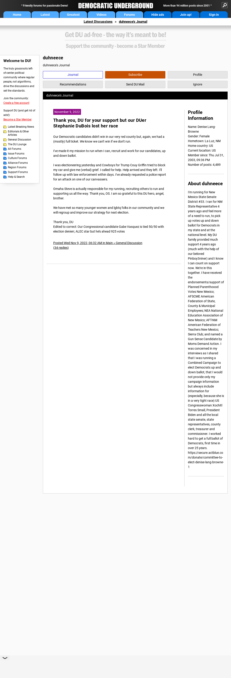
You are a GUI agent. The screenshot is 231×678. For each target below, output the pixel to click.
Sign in (214, 14)
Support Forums (18, 172)
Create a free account (16, 102)
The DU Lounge (17, 144)
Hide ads (157, 14)
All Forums (14, 148)
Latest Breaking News (21, 126)
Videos (101, 14)
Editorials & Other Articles (18, 133)
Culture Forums (17, 158)
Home (17, 14)
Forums (129, 14)
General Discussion (19, 139)
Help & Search (16, 176)
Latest (45, 14)
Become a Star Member (17, 119)
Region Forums (17, 167)
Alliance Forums (18, 162)
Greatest (73, 14)
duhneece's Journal (133, 22)
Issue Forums (16, 153)
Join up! (186, 14)
